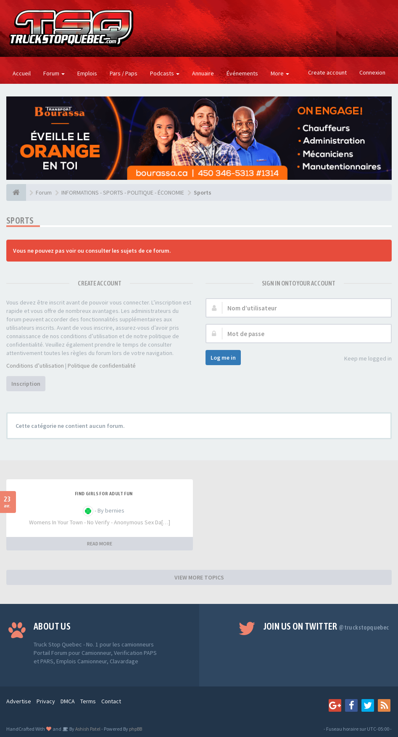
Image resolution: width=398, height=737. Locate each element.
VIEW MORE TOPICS (199, 577)
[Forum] (16, 192)
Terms (88, 701)
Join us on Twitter (326, 626)
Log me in (223, 357)
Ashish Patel (87, 729)
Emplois (87, 73)
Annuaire (203, 73)
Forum (54, 73)
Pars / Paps (123, 73)
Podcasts (164, 73)
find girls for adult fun (104, 494)
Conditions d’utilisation (35, 365)
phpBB (135, 729)
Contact (111, 701)
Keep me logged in (363, 359)
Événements (242, 73)
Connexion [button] (372, 72)
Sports (20, 220)
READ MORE (99, 543)
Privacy (46, 701)
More (280, 73)
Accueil (22, 73)
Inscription (25, 383)
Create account (327, 72)
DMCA (68, 701)
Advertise (18, 701)
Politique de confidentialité (102, 365)
